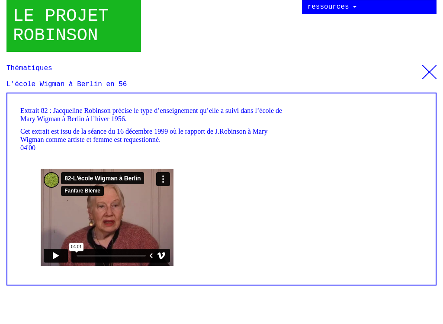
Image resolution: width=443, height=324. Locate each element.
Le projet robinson (61, 25)
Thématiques (429, 69)
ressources (332, 7)
